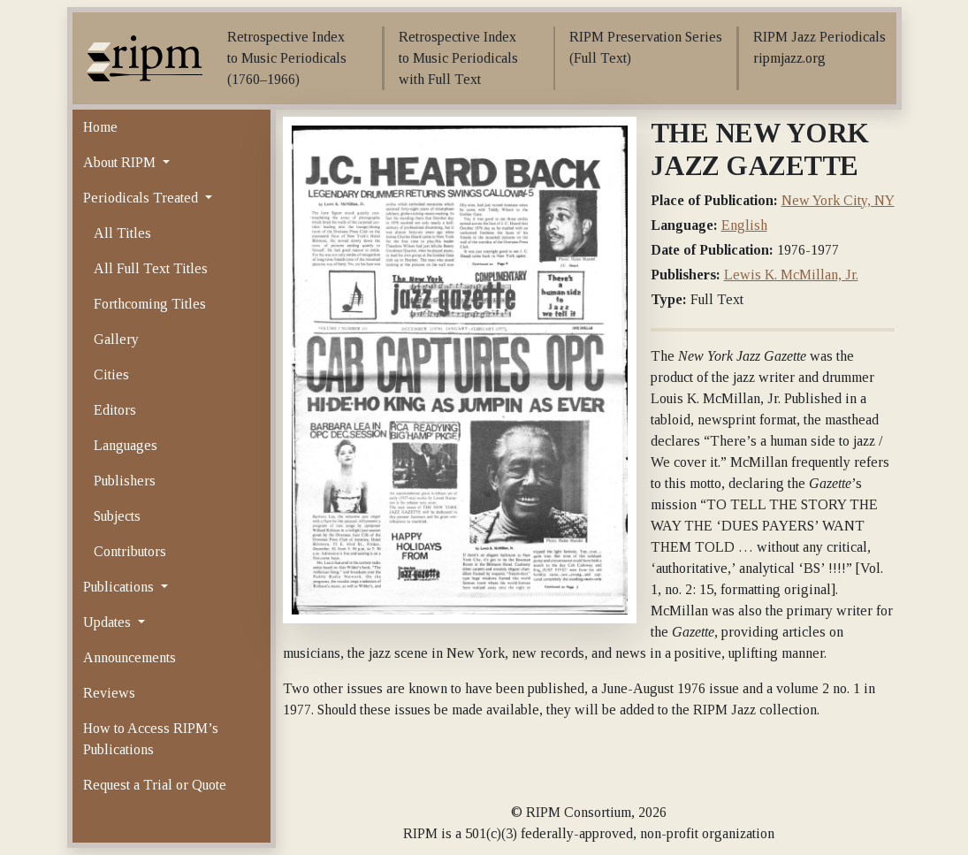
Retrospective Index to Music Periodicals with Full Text (458, 58)
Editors (115, 409)
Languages (125, 445)
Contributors (130, 551)
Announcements (129, 657)
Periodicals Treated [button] (142, 197)
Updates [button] (108, 622)
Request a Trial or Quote (154, 784)
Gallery (116, 339)
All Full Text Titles (151, 268)
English (744, 225)
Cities (111, 374)
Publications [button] (120, 586)
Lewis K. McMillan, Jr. (791, 274)
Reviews (109, 692)
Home (100, 126)
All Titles (122, 232)
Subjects (117, 515)
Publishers (125, 480)
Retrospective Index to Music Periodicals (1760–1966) (287, 58)
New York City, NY (838, 200)
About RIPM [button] (121, 162)
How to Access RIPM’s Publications (150, 739)
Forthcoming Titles (150, 303)
